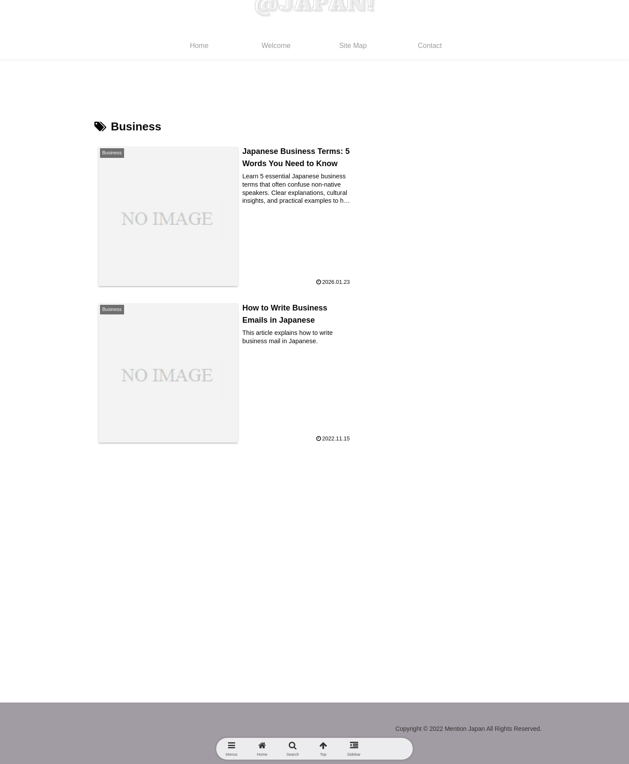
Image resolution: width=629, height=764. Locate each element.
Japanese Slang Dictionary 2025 (481, 250)
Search (435, 112)
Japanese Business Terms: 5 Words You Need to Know (495, 197)
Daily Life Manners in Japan (473, 296)
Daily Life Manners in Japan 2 (476, 273)
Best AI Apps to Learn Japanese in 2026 (494, 227)
